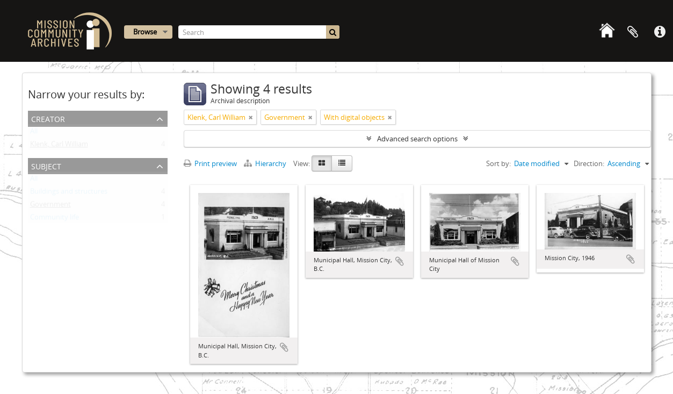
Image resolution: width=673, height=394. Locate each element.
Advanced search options (417, 139)
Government (50, 206)
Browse (145, 32)
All (34, 133)
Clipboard (632, 32)
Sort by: (498, 163)
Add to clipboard (284, 347)
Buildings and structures (68, 193)
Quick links (659, 32)
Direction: (589, 163)
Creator (48, 118)
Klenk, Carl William (59, 146)
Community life (54, 219)
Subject (46, 165)
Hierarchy (266, 163)
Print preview (210, 163)
